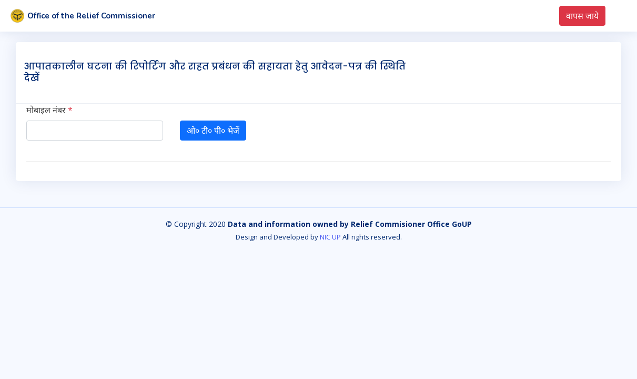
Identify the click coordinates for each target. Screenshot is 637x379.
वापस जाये (582, 16)
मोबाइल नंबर (49, 110)
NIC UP (330, 237)
